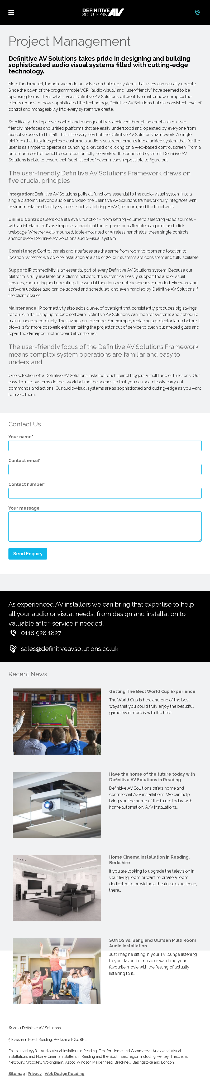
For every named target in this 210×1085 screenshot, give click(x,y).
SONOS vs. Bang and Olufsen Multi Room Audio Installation (152, 943)
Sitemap (16, 1073)
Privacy (35, 1073)
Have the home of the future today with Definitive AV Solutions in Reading (152, 777)
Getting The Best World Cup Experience (152, 691)
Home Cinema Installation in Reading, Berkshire (149, 860)
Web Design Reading (64, 1073)
